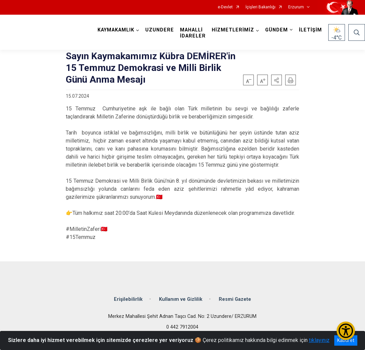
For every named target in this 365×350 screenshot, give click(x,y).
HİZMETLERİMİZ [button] (233, 30)
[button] (276, 80)
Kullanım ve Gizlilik (180, 299)
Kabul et (345, 340)
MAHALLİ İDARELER (193, 33)
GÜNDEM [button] (276, 30)
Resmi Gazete (235, 299)
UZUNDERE (159, 30)
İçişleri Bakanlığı (260, 7)
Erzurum (296, 7)
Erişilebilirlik (128, 299)
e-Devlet (225, 7)
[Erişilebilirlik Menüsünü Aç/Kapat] (346, 331)
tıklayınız (319, 340)
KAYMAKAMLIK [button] (116, 30)
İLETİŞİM (310, 30)
